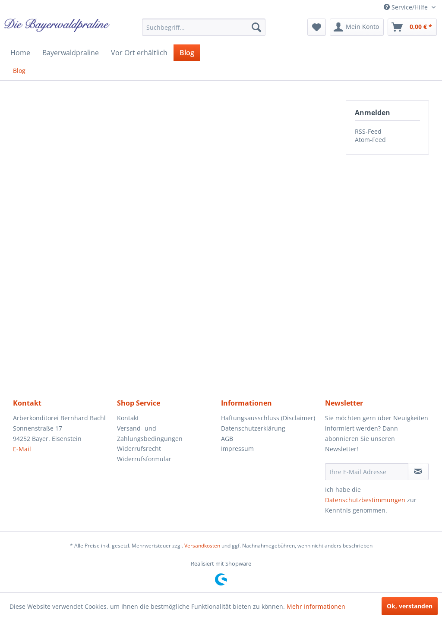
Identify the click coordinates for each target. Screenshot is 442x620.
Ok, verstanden (410, 606)
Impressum (237, 448)
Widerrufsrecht (139, 448)
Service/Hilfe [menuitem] (406, 7)
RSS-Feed (368, 131)
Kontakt (128, 418)
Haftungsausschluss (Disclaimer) (268, 418)
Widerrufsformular (144, 459)
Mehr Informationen (316, 606)
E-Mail (22, 449)
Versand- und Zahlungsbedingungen (150, 433)
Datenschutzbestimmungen (365, 500)
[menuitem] (204, 27)
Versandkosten (202, 545)
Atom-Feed (370, 139)
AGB (227, 438)
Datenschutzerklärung (253, 428)
